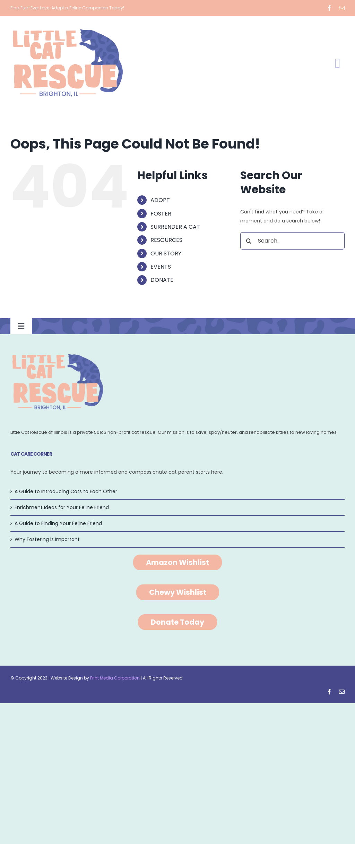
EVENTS (160, 267)
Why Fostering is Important (47, 539)
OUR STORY (165, 254)
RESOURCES (166, 240)
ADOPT (160, 200)
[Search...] (292, 241)
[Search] (249, 241)
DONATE (161, 280)
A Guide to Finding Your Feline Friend (58, 523)
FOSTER (160, 214)
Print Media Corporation (115, 678)
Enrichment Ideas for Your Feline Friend (62, 507)
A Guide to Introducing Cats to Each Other (66, 491)
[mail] (342, 8)
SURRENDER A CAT (175, 227)
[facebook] (329, 8)
